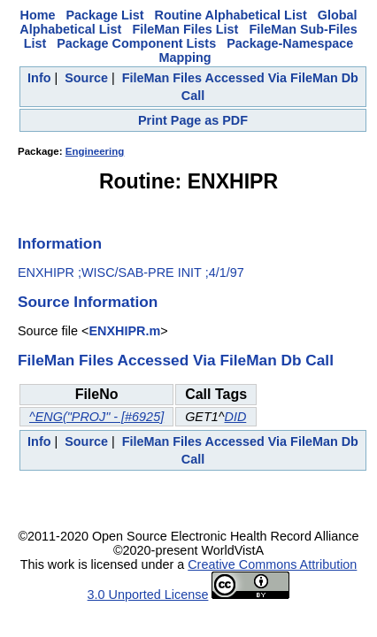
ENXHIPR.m (124, 331)
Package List (105, 15)
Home (38, 15)
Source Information (88, 302)
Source (86, 78)
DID (235, 417)
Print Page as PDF (193, 120)
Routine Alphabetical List (231, 15)
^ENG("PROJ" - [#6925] (96, 417)
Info (38, 78)
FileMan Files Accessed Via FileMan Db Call (176, 360)
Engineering (95, 151)
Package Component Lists (136, 43)
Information (60, 243)
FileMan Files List (185, 29)
